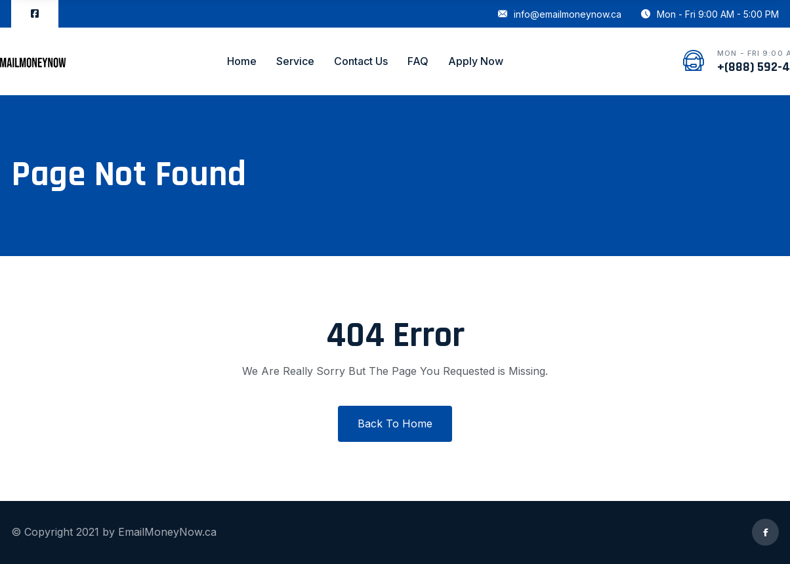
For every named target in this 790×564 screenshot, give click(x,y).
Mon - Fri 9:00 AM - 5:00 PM (710, 14)
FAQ (417, 61)
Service (295, 61)
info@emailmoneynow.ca (559, 14)
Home (242, 61)
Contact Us (361, 61)
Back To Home (395, 423)
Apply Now (475, 61)
